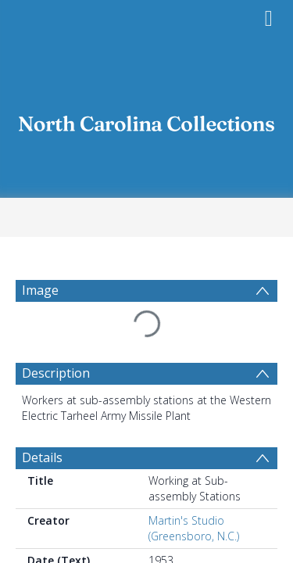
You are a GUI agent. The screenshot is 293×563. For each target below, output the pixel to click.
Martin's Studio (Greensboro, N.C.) (193, 528)
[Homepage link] (147, 119)
